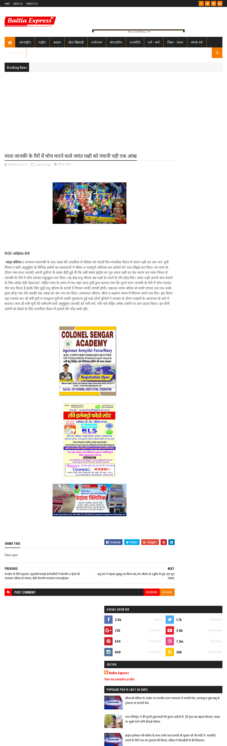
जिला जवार (64, 165)
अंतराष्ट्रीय (25, 42)
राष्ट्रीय (42, 42)
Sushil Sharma (53, 740)
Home (7, 3)
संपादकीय (116, 42)
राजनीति (135, 42)
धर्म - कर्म (154, 42)
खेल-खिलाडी (76, 42)
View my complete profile (172, 224)
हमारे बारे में (15, 52)
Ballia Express (172, 218)
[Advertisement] (113, 108)
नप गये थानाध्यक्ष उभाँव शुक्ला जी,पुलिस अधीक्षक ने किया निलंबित (199, 313)
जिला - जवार (175, 42)
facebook (126, 607)
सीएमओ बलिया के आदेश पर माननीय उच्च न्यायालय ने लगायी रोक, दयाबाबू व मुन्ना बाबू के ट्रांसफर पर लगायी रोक (199, 248)
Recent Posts (173, 330)
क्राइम (57, 42)
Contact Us (32, 3)
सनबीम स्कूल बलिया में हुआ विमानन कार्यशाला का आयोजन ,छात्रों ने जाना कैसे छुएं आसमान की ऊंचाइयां (200, 575)
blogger (142, 607)
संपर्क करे (197, 42)
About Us (18, 3)
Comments (206, 330)
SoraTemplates (21, 740)
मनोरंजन (96, 42)
